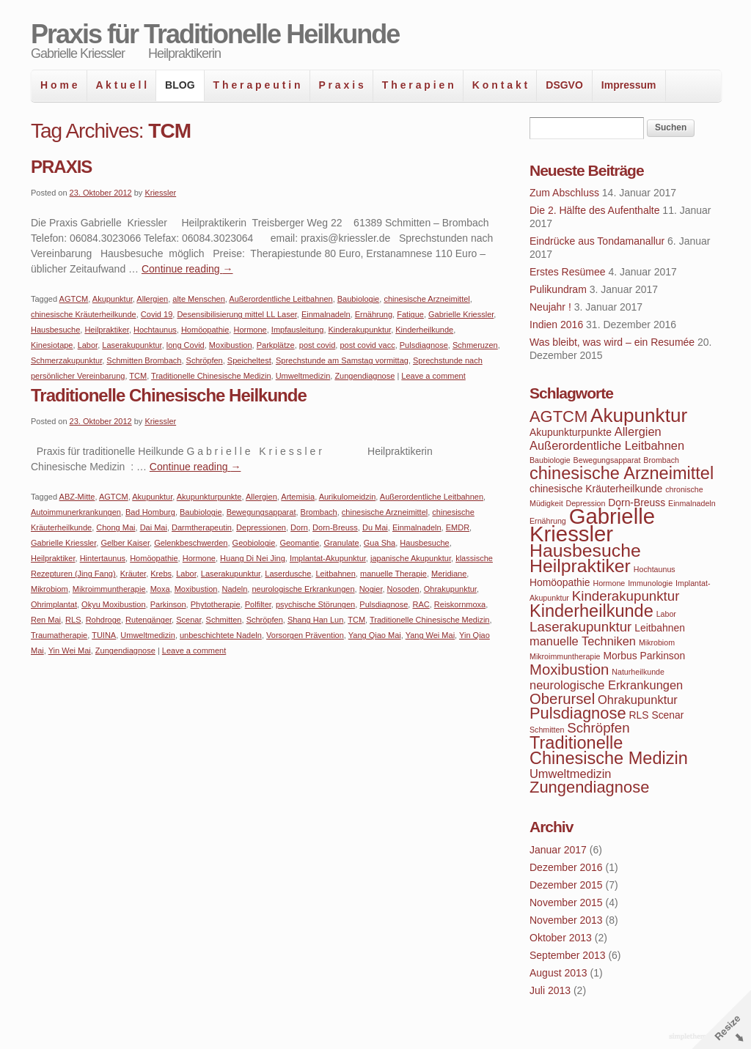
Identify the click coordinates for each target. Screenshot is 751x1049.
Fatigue (410, 314)
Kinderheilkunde (424, 329)
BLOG (179, 85)
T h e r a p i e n (418, 85)
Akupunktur (112, 298)
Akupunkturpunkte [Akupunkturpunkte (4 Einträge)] (571, 432)
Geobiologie (254, 542)
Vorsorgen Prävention (305, 635)
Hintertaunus (102, 558)
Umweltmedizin (303, 375)
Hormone (249, 329)
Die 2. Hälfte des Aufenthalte (594, 210)
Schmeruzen (475, 345)
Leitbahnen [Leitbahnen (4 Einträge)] (659, 628)
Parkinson (168, 604)
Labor (88, 345)
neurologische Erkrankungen (303, 589)
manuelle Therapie (393, 573)
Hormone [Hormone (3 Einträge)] (609, 583)
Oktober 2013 (561, 938)
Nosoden (403, 589)
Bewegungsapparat (261, 512)
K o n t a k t (499, 85)
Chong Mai (115, 527)
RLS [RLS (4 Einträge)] (639, 715)
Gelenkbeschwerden (190, 542)
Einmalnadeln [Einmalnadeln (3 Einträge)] (692, 503)
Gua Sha (379, 542)
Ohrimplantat (54, 604)
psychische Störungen (315, 604)
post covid (317, 345)
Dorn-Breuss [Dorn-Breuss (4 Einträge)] (636, 502)
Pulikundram (558, 289)
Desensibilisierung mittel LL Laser (236, 314)
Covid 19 (156, 314)
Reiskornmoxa (460, 604)
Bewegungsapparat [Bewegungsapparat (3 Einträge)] (607, 460)
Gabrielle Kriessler (461, 314)
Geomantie (299, 542)
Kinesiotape (52, 345)
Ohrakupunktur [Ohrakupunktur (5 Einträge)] (638, 699)
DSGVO (564, 85)
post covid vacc (367, 345)
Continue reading (187, 269)
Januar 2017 (558, 850)
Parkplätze (276, 345)
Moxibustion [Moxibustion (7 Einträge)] (569, 669)
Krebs (161, 573)
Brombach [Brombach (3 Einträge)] (661, 460)
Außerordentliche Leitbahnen (280, 298)
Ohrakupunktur (450, 589)
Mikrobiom (49, 589)
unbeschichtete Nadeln (221, 635)
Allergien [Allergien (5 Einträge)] (638, 431)
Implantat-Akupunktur (328, 558)
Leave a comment (433, 375)
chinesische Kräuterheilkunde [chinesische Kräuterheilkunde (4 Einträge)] (596, 488)
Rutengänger (148, 619)
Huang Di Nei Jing (252, 558)
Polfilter (258, 604)
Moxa (160, 589)
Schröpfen (204, 360)
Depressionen (261, 527)
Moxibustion (230, 345)
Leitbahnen (335, 573)
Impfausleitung (297, 329)
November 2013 (566, 920)
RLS (73, 619)
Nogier (371, 589)
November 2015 (566, 902)
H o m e (59, 85)
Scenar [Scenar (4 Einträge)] (667, 715)
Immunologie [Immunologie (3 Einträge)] (650, 583)
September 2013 (568, 955)
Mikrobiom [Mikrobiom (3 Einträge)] (657, 642)
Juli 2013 (550, 990)
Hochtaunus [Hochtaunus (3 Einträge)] (654, 569)
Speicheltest (249, 360)
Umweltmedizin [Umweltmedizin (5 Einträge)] (570, 773)
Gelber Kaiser (125, 542)
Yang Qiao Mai (374, 635)
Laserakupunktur (131, 345)
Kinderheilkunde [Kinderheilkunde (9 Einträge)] (591, 610)
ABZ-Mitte (77, 496)
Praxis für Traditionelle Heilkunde (215, 34)
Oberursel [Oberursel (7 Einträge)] (562, 699)
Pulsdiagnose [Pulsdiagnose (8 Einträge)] (578, 713)
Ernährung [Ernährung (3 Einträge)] (548, 520)
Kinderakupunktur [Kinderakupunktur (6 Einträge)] (626, 596)
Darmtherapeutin (202, 527)
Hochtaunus (155, 329)
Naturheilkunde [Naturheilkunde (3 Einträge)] (638, 671)
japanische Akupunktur (410, 558)
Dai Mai (153, 527)
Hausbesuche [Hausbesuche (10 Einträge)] (585, 550)
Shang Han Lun (315, 619)
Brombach (319, 512)
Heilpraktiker (106, 329)
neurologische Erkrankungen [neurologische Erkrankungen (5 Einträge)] (606, 685)
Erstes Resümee (567, 272)
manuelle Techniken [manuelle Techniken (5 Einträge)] (583, 641)
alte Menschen (198, 298)
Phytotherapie (216, 604)
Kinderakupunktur (360, 329)
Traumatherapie (59, 635)
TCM (138, 375)
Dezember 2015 (566, 885)
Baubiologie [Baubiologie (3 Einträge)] (550, 460)
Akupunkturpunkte (209, 496)
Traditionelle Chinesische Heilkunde (169, 395)
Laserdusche (288, 573)
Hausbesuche (55, 329)
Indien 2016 (556, 324)
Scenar (188, 619)
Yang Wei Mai (430, 635)
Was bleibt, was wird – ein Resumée (612, 342)
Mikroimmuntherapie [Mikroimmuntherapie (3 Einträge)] (565, 656)
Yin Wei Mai (69, 650)
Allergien (152, 298)
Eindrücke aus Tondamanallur (597, 241)
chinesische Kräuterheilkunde (83, 314)
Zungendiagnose (364, 375)
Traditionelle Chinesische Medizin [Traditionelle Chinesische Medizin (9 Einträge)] (609, 750)
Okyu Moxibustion (113, 604)
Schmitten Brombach (143, 360)
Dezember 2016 (566, 867)
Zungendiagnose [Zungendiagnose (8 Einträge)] (589, 787)
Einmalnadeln (326, 314)
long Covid (185, 345)
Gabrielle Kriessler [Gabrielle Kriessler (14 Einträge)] (592, 525)
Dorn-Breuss (335, 527)
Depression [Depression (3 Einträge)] (586, 503)
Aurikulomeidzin (347, 496)
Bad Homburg (150, 512)
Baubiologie (358, 298)
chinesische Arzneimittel (426, 298)
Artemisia (298, 496)
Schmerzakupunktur (66, 360)
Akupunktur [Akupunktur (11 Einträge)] (638, 415)
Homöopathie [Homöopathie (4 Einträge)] (560, 582)
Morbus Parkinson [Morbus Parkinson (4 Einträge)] (644, 655)
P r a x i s (341, 85)
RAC (420, 604)
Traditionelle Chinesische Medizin (211, 375)
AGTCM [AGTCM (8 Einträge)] (558, 416)
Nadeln (235, 589)
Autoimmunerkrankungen (76, 512)
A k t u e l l (121, 85)
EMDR (457, 527)
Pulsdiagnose (424, 345)
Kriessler (160, 192)
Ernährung (373, 314)
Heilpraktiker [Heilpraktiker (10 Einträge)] (580, 566)
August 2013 (558, 973)
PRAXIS (61, 167)
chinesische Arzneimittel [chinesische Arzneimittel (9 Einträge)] (622, 473)
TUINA (104, 635)
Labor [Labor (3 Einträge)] (666, 613)
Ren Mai (46, 619)
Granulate (341, 542)
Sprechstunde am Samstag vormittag (342, 360)
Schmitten (224, 619)
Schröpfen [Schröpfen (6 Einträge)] (598, 727)
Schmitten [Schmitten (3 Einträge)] (547, 729)
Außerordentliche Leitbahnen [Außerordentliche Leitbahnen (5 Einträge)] (607, 445)
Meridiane (448, 573)
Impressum (628, 85)
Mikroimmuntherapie (109, 589)
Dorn (299, 527)
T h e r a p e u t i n (257, 85)
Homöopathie (205, 329)
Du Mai (375, 527)
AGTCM (74, 298)
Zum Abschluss (564, 193)
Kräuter (133, 573)
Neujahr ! (550, 307)
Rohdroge (103, 619)
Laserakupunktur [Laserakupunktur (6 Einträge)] (580, 626)
